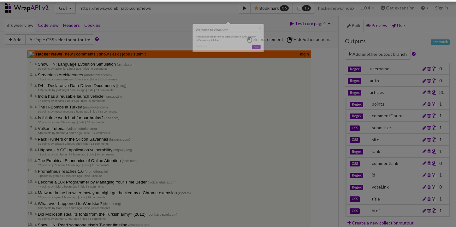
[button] (425, 7)
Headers (71, 25)
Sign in (441, 7)
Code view (48, 25)
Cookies (92, 25)
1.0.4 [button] (367, 7)
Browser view (20, 25)
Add (15, 39)
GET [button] (65, 8)
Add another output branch (382, 54)
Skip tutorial (175, 53)
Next (284, 55)
